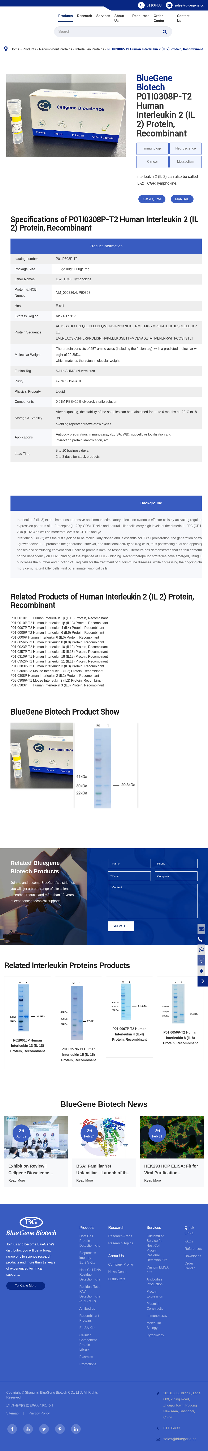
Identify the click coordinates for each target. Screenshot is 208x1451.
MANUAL (182, 199)
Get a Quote (152, 199)
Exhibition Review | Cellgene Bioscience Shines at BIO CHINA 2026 (34, 1170)
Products (65, 16)
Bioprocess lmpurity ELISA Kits (87, 1257)
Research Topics (120, 1243)
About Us (119, 18)
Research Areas (120, 1236)
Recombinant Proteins (55, 49)
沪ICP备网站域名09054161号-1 (29, 1405)
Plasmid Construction (156, 1306)
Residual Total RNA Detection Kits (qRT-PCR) (89, 1294)
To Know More (25, 1285)
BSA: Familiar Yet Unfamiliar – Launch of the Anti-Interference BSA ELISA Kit (102, 1170)
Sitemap (12, 1413)
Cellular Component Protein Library (88, 1342)
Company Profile (120, 1264)
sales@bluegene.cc (189, 5)
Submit (121, 926)
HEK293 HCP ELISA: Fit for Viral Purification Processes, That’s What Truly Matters (171, 1170)
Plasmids (86, 1357)
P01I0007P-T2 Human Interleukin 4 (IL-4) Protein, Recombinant (129, 1034)
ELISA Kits (87, 1328)
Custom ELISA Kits (157, 1270)
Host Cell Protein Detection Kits (89, 1241)
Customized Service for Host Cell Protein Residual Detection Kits (157, 1248)
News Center (117, 1272)
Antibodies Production (155, 1282)
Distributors (116, 1279)
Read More (16, 1180)
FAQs (189, 1241)
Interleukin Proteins (89, 49)
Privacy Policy (39, 1413)
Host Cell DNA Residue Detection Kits (90, 1274)
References (193, 1248)
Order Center (159, 18)
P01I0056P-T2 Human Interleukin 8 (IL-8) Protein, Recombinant (180, 1038)
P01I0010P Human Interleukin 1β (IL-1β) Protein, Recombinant (27, 1046)
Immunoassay (157, 1315)
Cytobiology (155, 1335)
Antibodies (87, 1308)
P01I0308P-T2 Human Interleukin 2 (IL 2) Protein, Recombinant (155, 49)
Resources (141, 16)
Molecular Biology (154, 1325)
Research (84, 16)
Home (15, 49)
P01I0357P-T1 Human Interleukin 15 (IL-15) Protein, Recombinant (78, 1054)
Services (103, 16)
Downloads (193, 1256)
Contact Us (183, 18)
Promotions (87, 1364)
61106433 (154, 5)
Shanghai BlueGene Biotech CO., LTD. (54, 1392)
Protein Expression (155, 1294)
